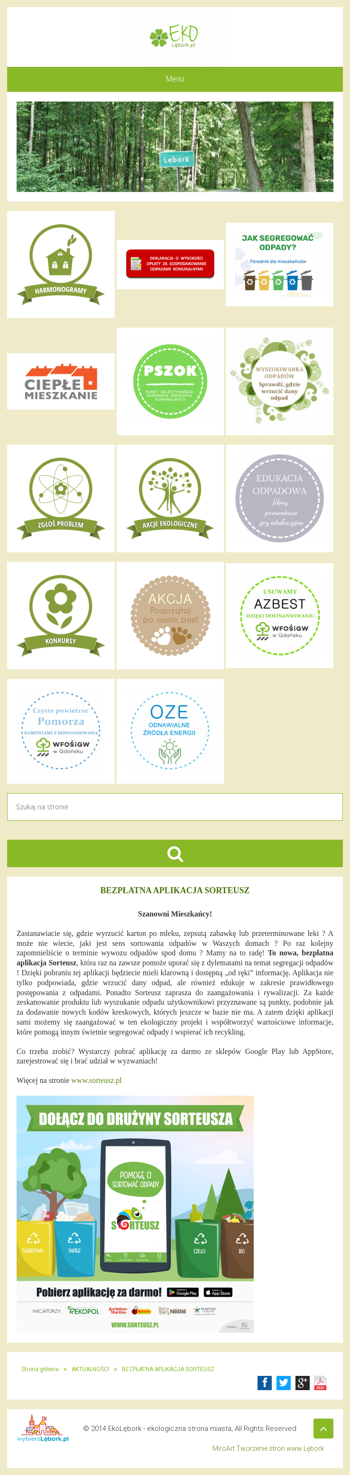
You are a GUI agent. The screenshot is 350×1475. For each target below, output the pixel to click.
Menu (175, 78)
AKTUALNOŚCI (90, 1369)
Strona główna (40, 1369)
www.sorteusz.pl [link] (96, 1080)
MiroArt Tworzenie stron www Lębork (268, 1448)
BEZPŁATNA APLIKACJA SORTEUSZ (168, 1369)
